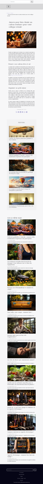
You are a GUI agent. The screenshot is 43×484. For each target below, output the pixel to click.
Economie (21, 472)
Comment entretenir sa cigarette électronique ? (20, 432)
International (21, 474)
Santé (21, 476)
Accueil (8, 13)
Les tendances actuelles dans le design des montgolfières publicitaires (19, 189)
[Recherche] (20, 2)
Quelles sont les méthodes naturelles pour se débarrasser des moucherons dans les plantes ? (20, 383)
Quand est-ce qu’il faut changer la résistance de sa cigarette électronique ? (21, 408)
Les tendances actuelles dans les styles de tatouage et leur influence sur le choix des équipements (19, 263)
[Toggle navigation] (8, 6)
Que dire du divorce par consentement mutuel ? (21, 360)
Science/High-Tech (21, 478)
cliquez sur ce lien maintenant (16, 75)
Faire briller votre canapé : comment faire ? (19, 312)
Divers (12, 13)
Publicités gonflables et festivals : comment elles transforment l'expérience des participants (21, 156)
